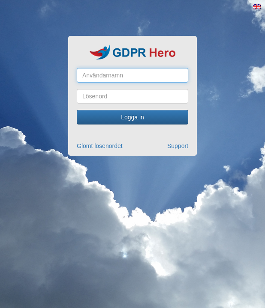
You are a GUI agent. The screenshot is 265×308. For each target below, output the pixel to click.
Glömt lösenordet (100, 145)
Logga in (132, 117)
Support (177, 145)
